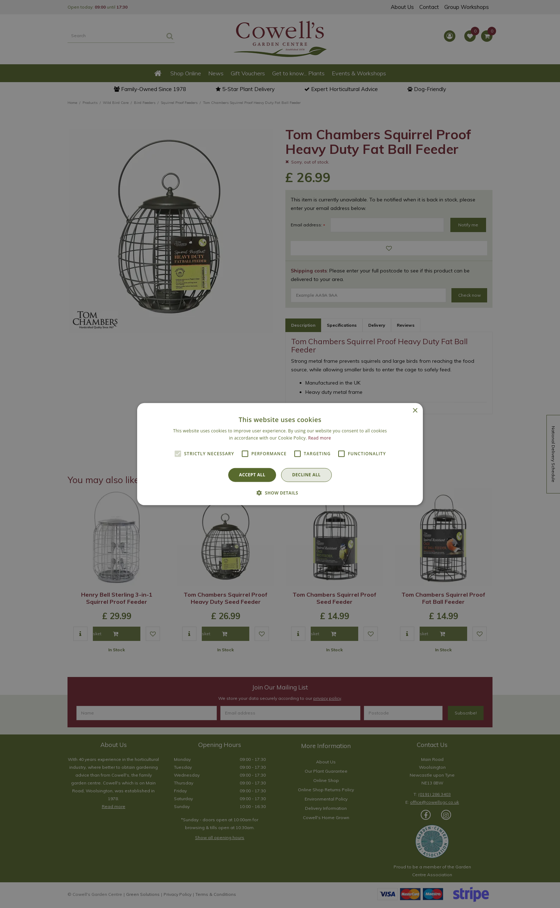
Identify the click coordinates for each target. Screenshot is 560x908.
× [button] (415, 410)
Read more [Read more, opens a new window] (319, 438)
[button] (280, 492)
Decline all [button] (306, 475)
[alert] (280, 454)
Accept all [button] (252, 475)
